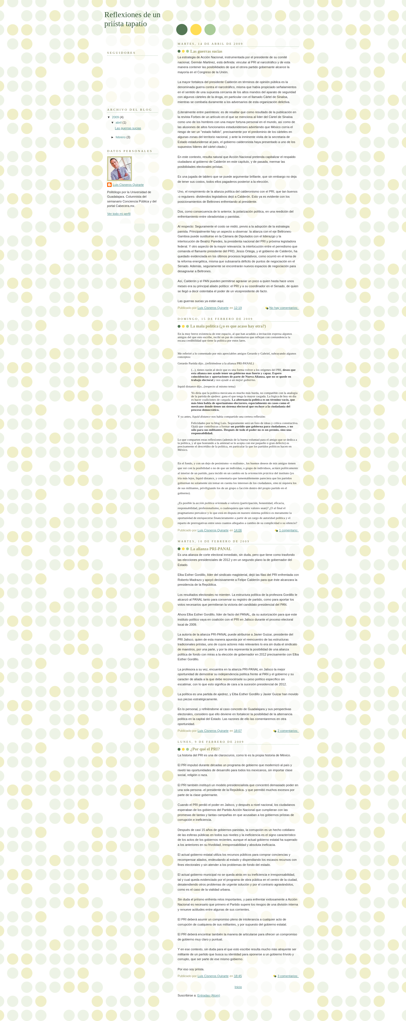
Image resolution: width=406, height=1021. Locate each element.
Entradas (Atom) (208, 995)
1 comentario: (289, 530)
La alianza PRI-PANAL (210, 549)
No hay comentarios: (284, 307)
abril (119, 122)
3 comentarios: (288, 976)
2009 (116, 117)
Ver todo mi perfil (119, 213)
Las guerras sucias (206, 51)
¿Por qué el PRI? (205, 749)
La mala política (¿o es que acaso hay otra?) (228, 326)
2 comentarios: (288, 730)
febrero (121, 137)
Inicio (238, 987)
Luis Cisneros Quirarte (128, 184)
